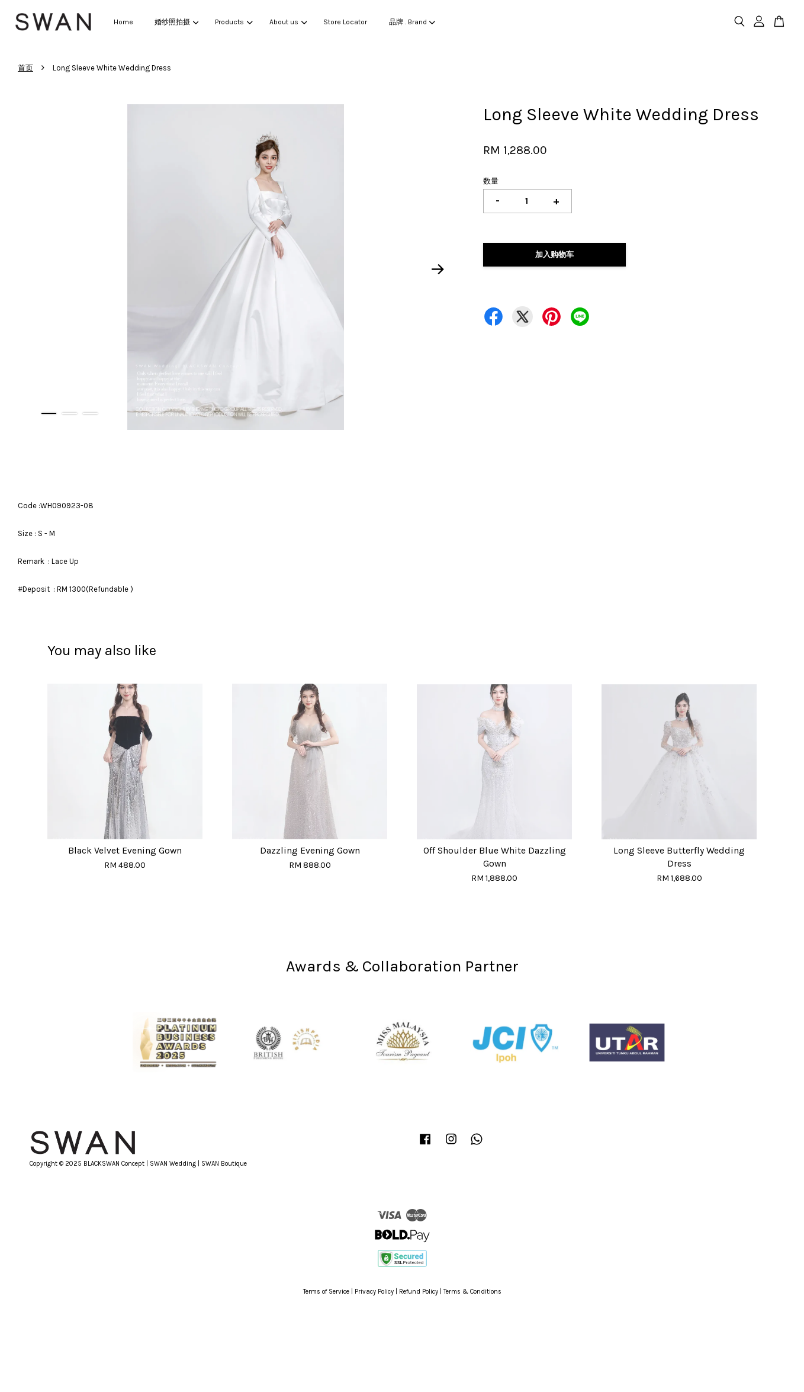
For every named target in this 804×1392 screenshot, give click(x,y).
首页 (25, 67)
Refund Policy (418, 1291)
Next (437, 269)
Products (233, 22)
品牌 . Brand (412, 22)
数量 (491, 181)
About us (288, 22)
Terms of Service (326, 1291)
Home (123, 22)
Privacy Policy (374, 1291)
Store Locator (345, 22)
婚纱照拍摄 (176, 22)
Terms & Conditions (472, 1291)
